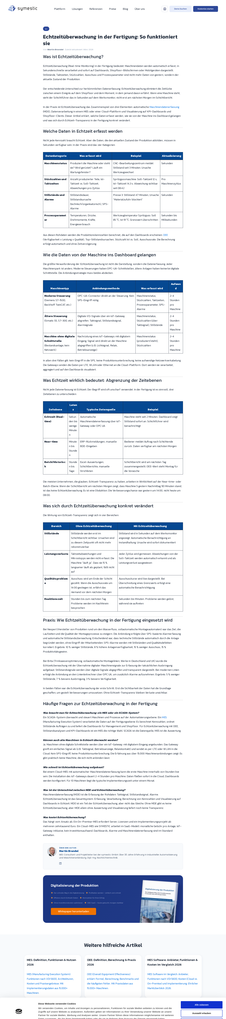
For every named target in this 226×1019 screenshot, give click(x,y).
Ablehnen (202, 698)
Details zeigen (155, 704)
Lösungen (77, 9)
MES (164, 717)
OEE (165, 235)
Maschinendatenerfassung (164, 107)
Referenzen (95, 9)
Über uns (140, 9)
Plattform (59, 9)
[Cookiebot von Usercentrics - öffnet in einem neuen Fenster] (19, 704)
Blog (125, 9)
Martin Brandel (55, 49)
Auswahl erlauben (201, 689)
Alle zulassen (202, 681)
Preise (112, 9)
